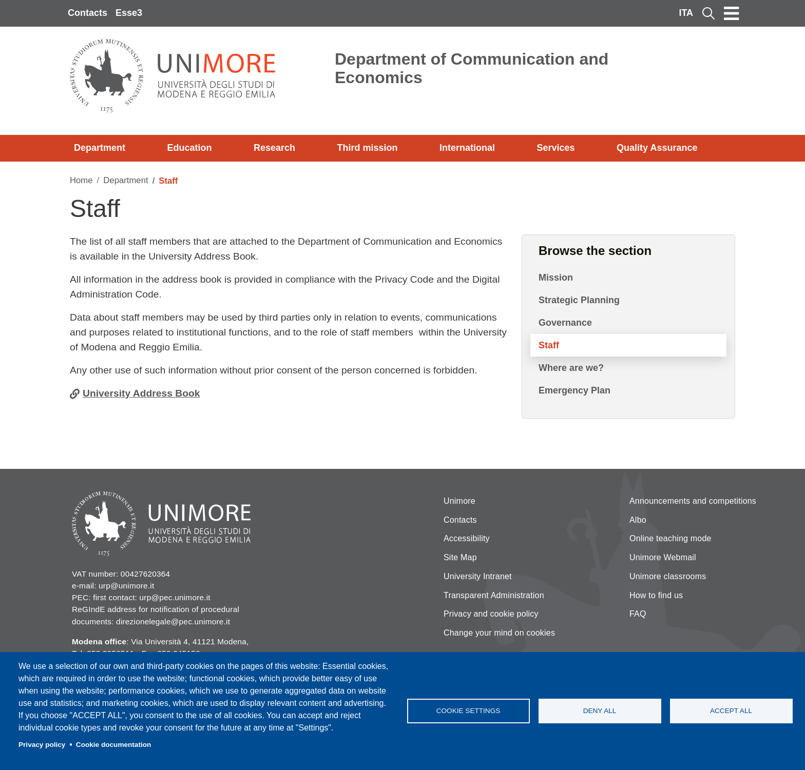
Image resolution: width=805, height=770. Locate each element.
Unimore (459, 501)
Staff (549, 345)
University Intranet (478, 576)
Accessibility (467, 538)
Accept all (731, 711)
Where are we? (571, 368)
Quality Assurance (657, 148)
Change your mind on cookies (499, 632)
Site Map (460, 557)
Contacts (87, 13)
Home (81, 180)
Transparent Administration (494, 595)
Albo (637, 520)
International (467, 148)
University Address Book (141, 393)
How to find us (656, 595)
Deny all (600, 711)
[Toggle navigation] (731, 13)
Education (189, 148)
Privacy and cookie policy (491, 613)
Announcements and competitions (692, 501)
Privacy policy (41, 744)
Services (555, 148)
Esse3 (129, 13)
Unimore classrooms (667, 576)
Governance (565, 323)
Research (274, 148)
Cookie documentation (113, 744)
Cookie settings (468, 711)
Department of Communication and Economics (471, 68)
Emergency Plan (574, 390)
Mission (556, 277)
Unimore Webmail (662, 557)
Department (99, 148)
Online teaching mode (670, 538)
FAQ (637, 613)
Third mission (367, 148)
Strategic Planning (579, 300)
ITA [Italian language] (686, 13)
